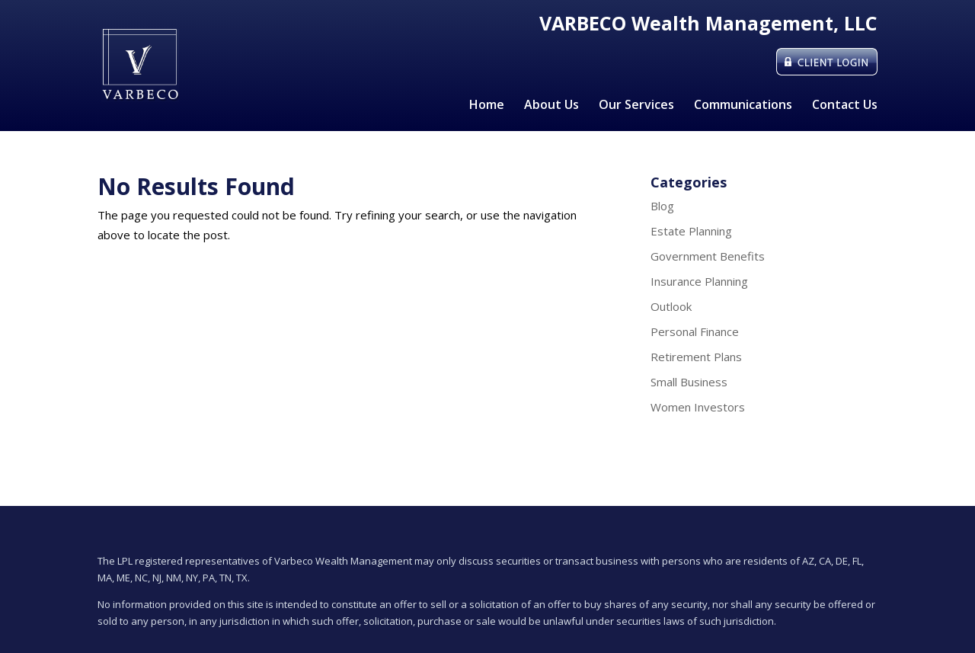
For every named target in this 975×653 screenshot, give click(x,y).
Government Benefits (708, 256)
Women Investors (698, 407)
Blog (662, 205)
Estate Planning (691, 230)
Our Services (636, 106)
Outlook (671, 306)
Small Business (689, 381)
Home (486, 106)
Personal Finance (695, 331)
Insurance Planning (699, 281)
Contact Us (845, 106)
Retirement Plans (696, 356)
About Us (551, 106)
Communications (743, 106)
